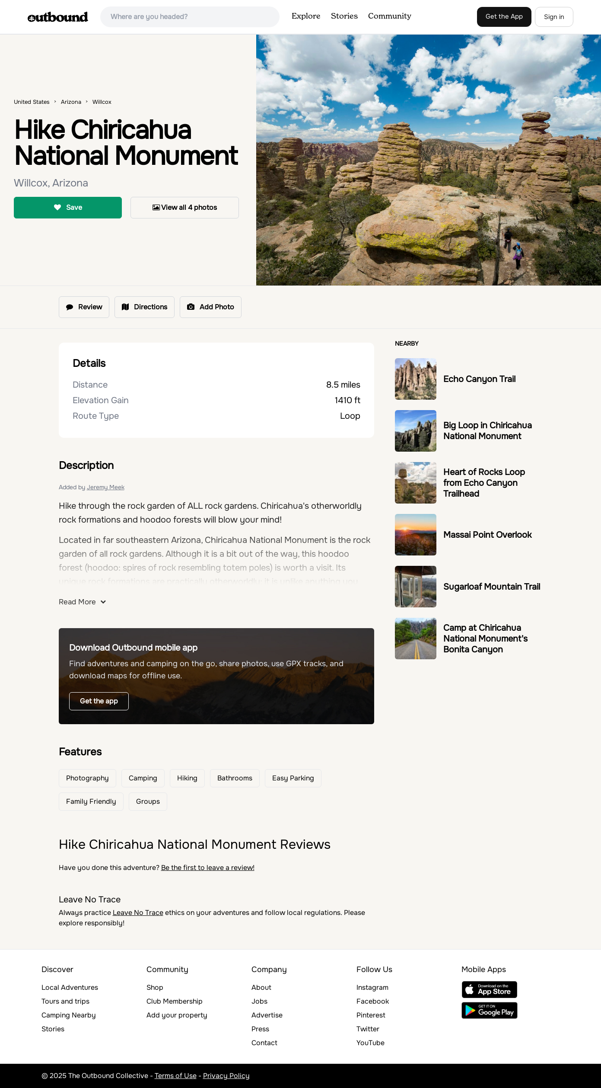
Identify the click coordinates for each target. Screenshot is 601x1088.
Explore (306, 16)
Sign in (554, 17)
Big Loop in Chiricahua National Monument (487, 431)
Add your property (176, 1015)
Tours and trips (65, 1001)
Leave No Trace (138, 912)
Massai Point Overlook (487, 535)
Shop (154, 987)
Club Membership (174, 1001)
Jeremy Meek (105, 487)
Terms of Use (176, 1075)
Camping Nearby (68, 1015)
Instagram (372, 987)
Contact (264, 1042)
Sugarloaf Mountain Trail (491, 586)
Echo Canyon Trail (479, 379)
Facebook (372, 1001)
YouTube (370, 1042)
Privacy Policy (226, 1075)
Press (260, 1028)
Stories (344, 16)
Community (389, 16)
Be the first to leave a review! (207, 867)
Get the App (504, 16)
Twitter (367, 1028)
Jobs (259, 1001)
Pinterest (370, 1015)
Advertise (267, 1015)
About (261, 987)
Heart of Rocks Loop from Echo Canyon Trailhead (484, 483)
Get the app (99, 701)
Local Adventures (69, 987)
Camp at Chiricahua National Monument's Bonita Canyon (485, 639)
